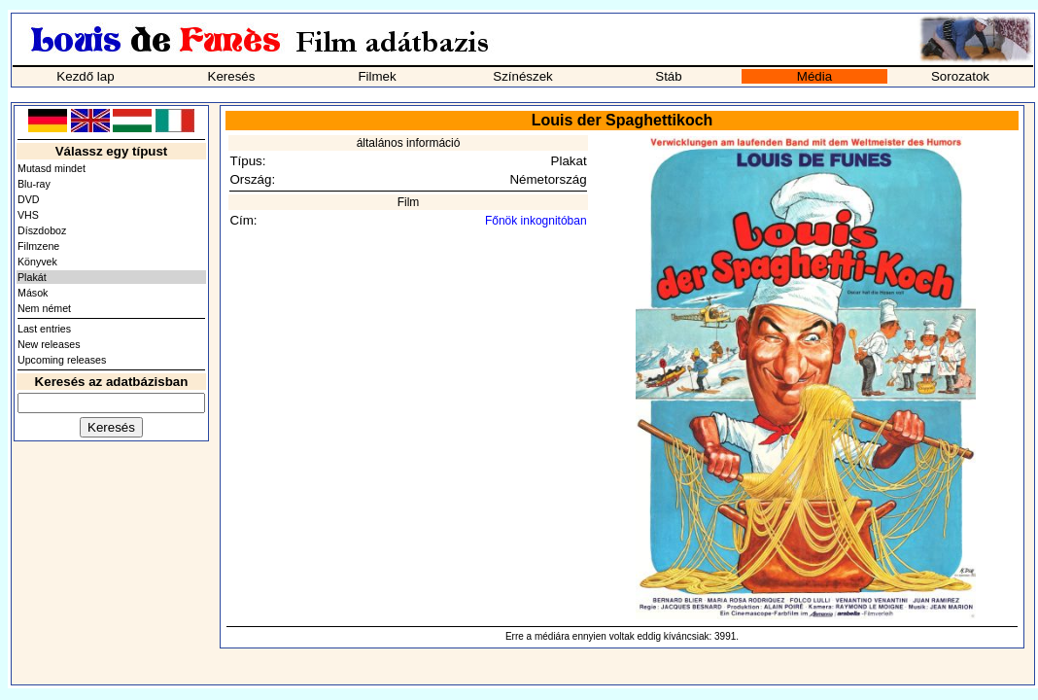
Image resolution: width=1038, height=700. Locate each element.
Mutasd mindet (51, 168)
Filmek (377, 76)
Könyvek (37, 261)
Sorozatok (960, 76)
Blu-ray (34, 184)
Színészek (523, 76)
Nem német (44, 308)
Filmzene (38, 246)
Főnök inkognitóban (536, 221)
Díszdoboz (41, 230)
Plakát (32, 277)
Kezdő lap (85, 76)
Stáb (668, 76)
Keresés (232, 76)
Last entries (44, 328)
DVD (28, 199)
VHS (28, 215)
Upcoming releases (61, 360)
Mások (32, 292)
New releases (49, 344)
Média (814, 76)
